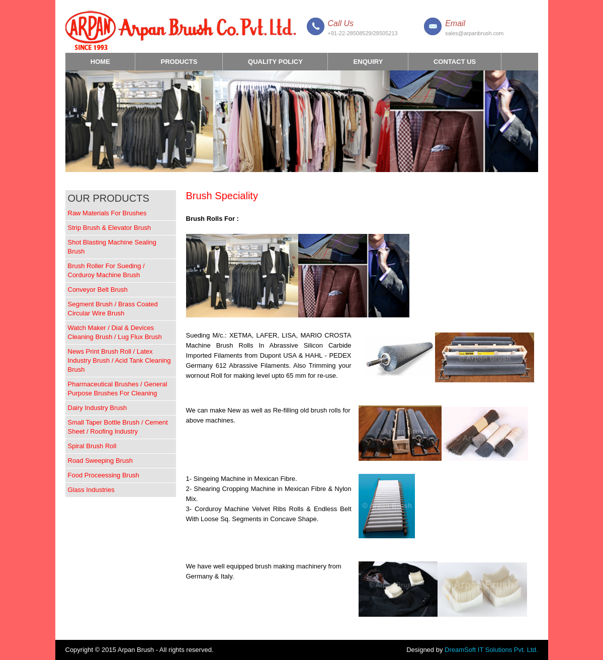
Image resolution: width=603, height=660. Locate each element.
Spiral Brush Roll (92, 446)
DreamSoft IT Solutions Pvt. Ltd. (491, 649)
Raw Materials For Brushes (107, 213)
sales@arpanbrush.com (474, 33)
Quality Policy (275, 61)
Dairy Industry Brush (97, 407)
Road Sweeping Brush (100, 460)
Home (100, 61)
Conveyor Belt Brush (98, 289)
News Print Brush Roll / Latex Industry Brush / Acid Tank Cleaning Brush (119, 360)
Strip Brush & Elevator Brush (109, 227)
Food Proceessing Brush (103, 475)
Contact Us (455, 61)
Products (178, 64)
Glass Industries (91, 489)
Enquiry (368, 61)
